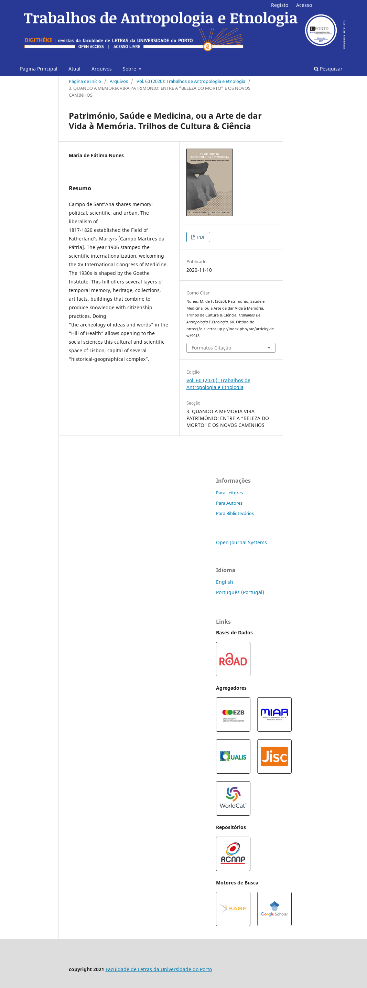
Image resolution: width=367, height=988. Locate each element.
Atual (74, 68)
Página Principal (38, 68)
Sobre (130, 68)
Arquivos (101, 68)
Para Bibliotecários (235, 513)
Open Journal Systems (241, 542)
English (224, 582)
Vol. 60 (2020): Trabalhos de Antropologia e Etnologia (191, 81)
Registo (279, 5)
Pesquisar (328, 68)
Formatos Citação (211, 347)
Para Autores (229, 503)
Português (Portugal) (240, 592)
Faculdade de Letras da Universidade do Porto (159, 969)
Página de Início (85, 81)
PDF (200, 237)
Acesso (304, 5)
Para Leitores (229, 493)
